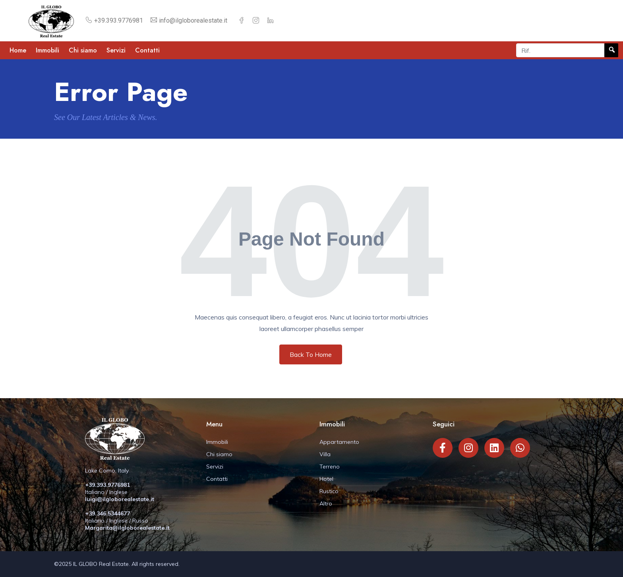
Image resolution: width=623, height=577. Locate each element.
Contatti (147, 50)
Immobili (47, 50)
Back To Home (311, 354)
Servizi (116, 50)
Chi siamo (83, 50)
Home (18, 50)
